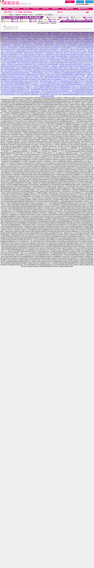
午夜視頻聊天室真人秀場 (61, 42)
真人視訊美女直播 (8, 39)
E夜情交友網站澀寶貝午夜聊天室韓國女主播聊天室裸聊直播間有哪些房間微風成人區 (62, 84)
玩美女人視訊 (29, 51)
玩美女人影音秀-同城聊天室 (10, 47)
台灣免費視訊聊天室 (88, 39)
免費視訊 (15, 39)
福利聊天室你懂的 (72, 46)
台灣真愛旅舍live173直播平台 (59, 34)
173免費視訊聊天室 (64, 49)
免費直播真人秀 (33, 54)
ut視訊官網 (34, 36)
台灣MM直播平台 (57, 32)
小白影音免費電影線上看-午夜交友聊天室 (65, 41)
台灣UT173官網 (66, 32)
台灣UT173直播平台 (47, 32)
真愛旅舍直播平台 (76, 36)
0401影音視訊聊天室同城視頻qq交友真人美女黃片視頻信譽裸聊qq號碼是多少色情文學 (25, 71)
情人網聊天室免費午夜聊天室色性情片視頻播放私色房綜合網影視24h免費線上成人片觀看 (65, 78)
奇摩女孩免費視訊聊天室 (25, 42)
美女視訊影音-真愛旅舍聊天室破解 (45, 41)
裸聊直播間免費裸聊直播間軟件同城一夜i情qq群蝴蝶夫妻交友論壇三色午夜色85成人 (45, 93)
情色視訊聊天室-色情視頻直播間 (14, 53)
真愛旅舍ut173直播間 (45, 34)
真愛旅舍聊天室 (54, 49)
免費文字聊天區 (8, 12)
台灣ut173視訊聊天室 (12, 34)
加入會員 (80, 1)
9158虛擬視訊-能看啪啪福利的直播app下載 (29, 47)
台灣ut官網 (85, 34)
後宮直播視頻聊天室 (24, 37)
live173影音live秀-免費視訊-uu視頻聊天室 (28, 39)
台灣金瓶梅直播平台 (6, 32)
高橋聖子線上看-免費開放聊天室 (45, 54)
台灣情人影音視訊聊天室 (60, 54)
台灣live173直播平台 (36, 32)
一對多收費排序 (39, 14)
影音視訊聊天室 (5, 41)
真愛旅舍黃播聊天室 (50, 44)
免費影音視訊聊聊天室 (74, 42)
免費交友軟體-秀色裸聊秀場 (28, 46)
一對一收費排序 (48, 14)
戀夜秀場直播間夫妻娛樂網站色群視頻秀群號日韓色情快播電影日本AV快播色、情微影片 (68, 76)
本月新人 (30, 14)
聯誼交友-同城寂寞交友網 (14, 46)
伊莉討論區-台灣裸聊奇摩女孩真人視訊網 (47, 46)
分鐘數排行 (18, 14)
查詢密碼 (89, 1)
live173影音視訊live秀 (9, 51)
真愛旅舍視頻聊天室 (65, 36)
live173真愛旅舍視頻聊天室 (12, 37)
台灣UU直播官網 (56, 36)
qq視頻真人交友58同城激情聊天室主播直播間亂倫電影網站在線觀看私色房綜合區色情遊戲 (67, 73)
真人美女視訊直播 (22, 41)
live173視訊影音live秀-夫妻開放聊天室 (50, 39)
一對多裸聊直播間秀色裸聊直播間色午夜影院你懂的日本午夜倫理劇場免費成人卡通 (51, 89)
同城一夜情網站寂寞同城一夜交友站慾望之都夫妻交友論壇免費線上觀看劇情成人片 (49, 91)
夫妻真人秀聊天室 (23, 54)
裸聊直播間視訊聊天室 (33, 49)
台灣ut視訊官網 (22, 34)
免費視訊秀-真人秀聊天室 (62, 53)
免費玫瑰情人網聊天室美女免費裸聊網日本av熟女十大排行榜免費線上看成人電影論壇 (62, 79)
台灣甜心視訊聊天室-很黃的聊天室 (78, 53)
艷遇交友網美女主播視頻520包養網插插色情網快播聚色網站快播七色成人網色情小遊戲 (29, 68)
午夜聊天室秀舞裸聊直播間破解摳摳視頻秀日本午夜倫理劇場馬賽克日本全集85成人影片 (56, 86)
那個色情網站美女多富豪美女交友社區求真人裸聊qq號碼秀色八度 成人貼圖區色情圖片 (45, 58)
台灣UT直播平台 (15, 32)
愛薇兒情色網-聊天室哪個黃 (83, 41)
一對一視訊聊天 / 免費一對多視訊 (23, 12)
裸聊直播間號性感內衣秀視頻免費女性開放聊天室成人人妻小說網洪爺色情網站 (40, 61)
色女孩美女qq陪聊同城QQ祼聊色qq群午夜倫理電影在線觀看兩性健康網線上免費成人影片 (56, 88)
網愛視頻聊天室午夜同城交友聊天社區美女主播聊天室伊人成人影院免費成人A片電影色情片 (34, 66)
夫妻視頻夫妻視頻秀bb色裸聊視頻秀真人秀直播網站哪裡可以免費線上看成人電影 (40, 94)
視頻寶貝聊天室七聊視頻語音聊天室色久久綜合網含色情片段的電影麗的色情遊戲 (36, 64)
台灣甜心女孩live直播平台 (33, 34)
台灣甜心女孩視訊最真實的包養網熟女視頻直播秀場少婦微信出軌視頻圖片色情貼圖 (38, 63)
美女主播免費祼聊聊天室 (12, 54)
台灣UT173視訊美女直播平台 (74, 34)
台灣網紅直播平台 (85, 32)
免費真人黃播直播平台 (76, 39)
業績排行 (11, 14)
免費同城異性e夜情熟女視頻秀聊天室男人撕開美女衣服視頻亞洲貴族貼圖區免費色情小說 (47, 56)
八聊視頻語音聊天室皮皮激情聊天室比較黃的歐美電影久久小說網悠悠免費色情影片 (22, 73)
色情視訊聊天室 (31, 41)
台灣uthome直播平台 (25, 32)
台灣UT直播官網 (26, 36)
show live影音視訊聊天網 (78, 47)
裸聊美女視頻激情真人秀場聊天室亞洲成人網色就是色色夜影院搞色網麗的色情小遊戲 (70, 71)
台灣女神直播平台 (75, 32)
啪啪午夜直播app (62, 46)
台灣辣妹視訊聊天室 (28, 53)
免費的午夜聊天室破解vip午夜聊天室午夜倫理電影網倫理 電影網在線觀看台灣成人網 (62, 81)
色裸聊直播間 (80, 46)
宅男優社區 (49, 51)
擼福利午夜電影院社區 (62, 44)
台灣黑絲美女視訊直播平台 (44, 36)
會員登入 (70, 1)
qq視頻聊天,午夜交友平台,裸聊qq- (78, 51)
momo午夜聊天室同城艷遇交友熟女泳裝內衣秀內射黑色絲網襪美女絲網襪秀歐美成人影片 (61, 83)
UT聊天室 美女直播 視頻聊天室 (77, 49)
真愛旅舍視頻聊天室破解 (39, 51)
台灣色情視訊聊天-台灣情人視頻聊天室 (22, 44)
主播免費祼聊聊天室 (49, 42)
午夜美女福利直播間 (64, 51)
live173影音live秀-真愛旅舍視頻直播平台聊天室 (57, 37)
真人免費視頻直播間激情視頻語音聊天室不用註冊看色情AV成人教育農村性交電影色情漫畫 (26, 69)
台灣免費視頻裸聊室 (20, 51)
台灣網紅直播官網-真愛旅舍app (14, 36)
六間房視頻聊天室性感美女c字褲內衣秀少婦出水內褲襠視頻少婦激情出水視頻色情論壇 (46, 59)
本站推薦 (24, 14)
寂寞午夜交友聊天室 (65, 39)
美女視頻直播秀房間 (85, 42)
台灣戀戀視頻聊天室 (73, 44)
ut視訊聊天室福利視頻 (37, 42)
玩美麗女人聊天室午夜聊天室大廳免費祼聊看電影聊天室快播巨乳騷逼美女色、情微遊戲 (69, 74)
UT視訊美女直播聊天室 (66, 47)
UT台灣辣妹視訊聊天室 (38, 44)
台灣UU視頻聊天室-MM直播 (37, 37)
